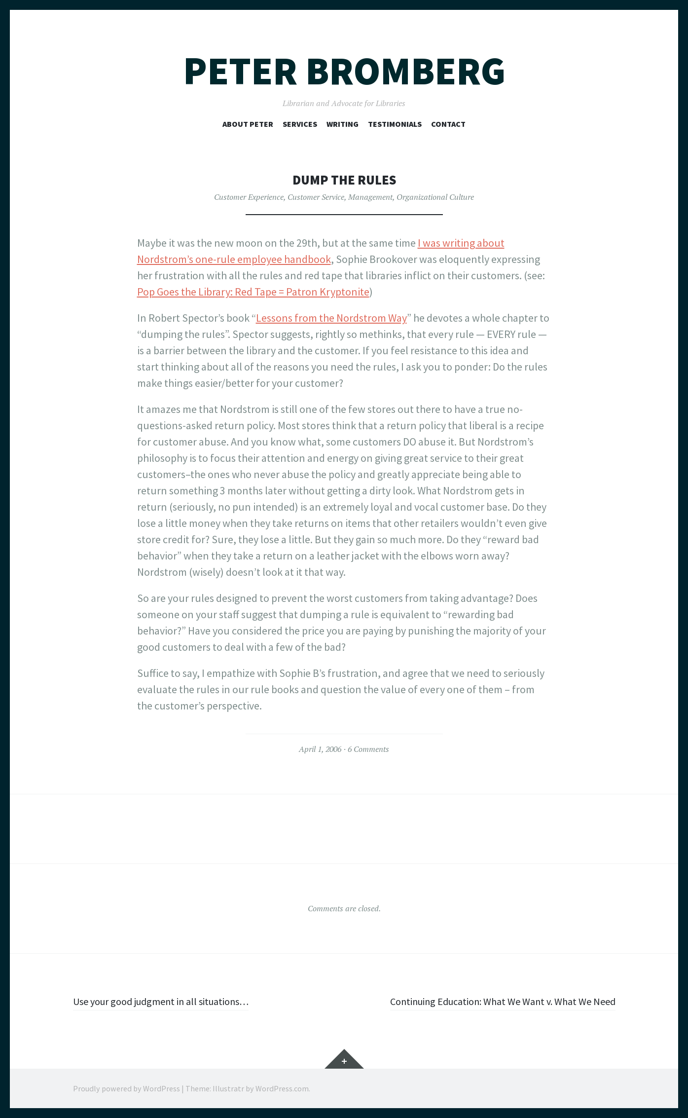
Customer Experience (249, 196)
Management (370, 196)
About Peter (247, 124)
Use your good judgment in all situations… (170, 1001)
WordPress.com (282, 1088)
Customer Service (316, 196)
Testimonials (395, 124)
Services (300, 124)
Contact (448, 124)
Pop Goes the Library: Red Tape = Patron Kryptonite (253, 291)
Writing (342, 124)
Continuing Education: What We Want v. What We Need (492, 1001)
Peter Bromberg (344, 70)
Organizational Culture (435, 196)
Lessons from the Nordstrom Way (331, 318)
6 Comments (368, 749)
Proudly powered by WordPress (126, 1088)
